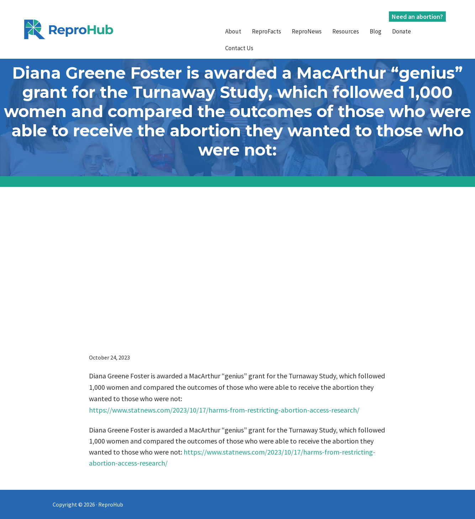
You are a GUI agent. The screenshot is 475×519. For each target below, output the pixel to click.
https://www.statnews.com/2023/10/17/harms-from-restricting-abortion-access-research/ (224, 409)
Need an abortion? (417, 16)
